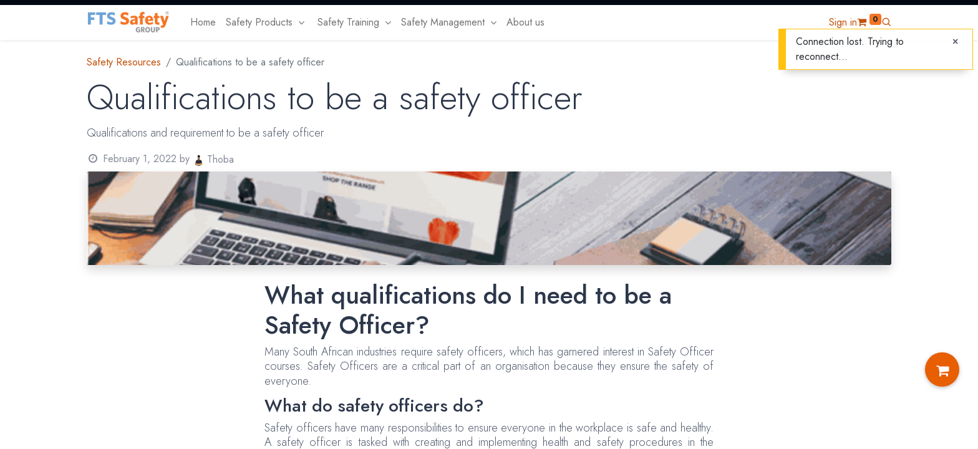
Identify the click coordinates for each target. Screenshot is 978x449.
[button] (886, 22)
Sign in (843, 22)
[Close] (955, 41)
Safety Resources (124, 62)
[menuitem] (203, 22)
